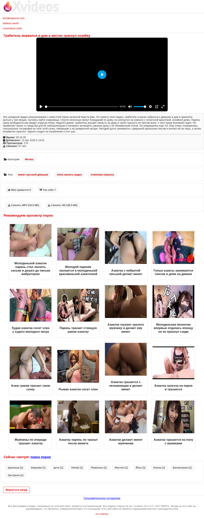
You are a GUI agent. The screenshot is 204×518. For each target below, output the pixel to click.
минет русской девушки (33, 174)
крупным (15, 467)
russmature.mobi (12, 28)
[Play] (41, 106)
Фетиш (29, 159)
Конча (159, 467)
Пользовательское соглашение (102, 498)
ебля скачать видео (69, 174)
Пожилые (99, 467)
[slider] (81, 106)
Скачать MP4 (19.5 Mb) (23, 205)
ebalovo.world (10, 23)
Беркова (38, 467)
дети (58, 467)
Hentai (77, 467)
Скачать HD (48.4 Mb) (63, 205)
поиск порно (40, 457)
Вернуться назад (16, 489)
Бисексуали (182, 467)
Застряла (15, 475)
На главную (102, 514)
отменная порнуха (102, 174)
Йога (140, 467)
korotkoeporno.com (14, 18)
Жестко (121, 467)
